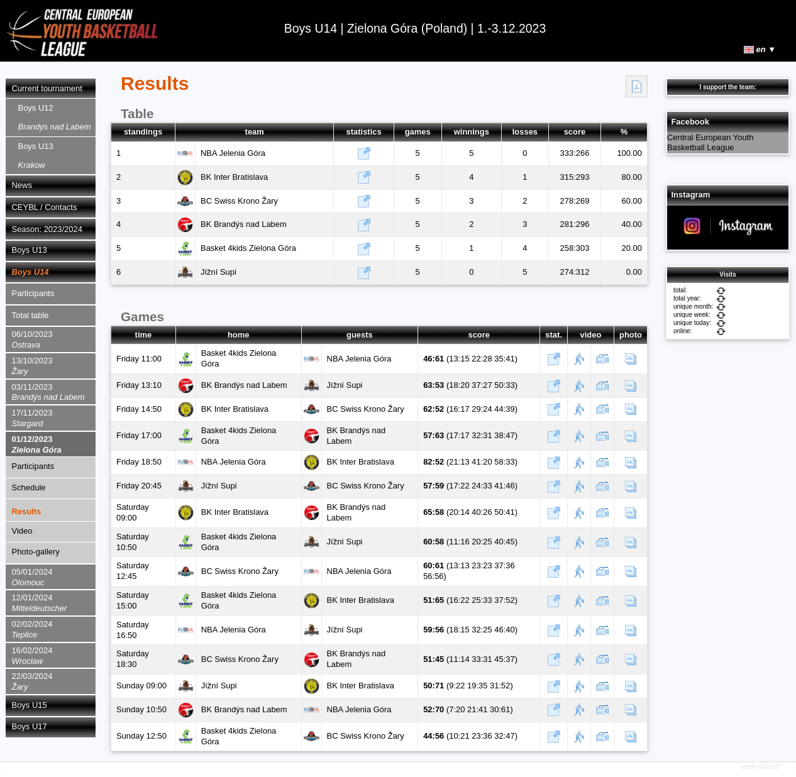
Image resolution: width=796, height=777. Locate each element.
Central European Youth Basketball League (710, 143)
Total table (30, 315)
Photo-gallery (36, 551)
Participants (33, 293)
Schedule (29, 487)
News (22, 185)
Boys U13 (35, 155)
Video (22, 531)
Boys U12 (54, 117)
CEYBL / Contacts (44, 207)
